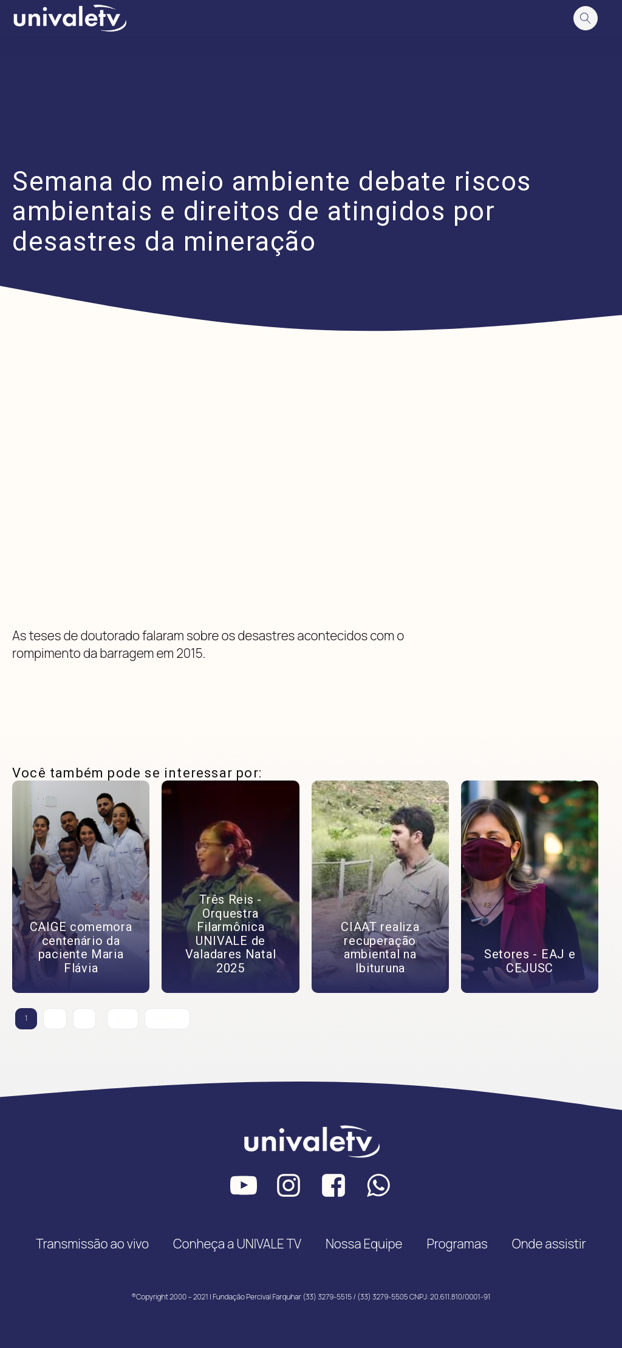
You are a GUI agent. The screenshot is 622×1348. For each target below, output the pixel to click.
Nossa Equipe (364, 1243)
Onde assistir (549, 1243)
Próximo (167, 1018)
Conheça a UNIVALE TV (237, 1243)
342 (123, 1018)
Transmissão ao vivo (92, 1243)
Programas (456, 1243)
